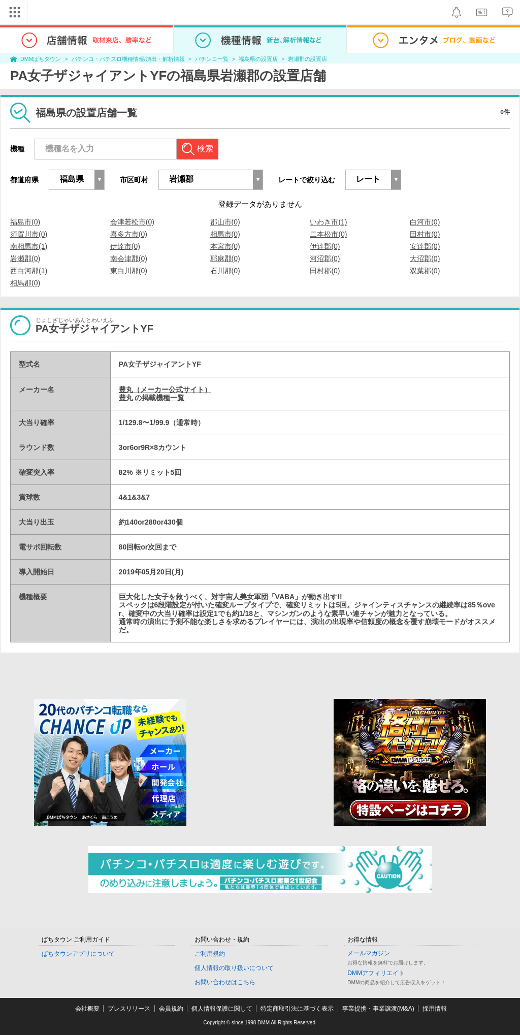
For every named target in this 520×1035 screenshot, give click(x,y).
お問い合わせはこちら (224, 982)
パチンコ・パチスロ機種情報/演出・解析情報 (128, 59)
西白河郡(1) (28, 270)
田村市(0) (425, 234)
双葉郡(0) (425, 270)
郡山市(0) (225, 221)
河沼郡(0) (325, 258)
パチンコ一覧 (212, 59)
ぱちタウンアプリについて (78, 953)
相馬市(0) (225, 234)
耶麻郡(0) (225, 258)
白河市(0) (425, 221)
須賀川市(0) (28, 234)
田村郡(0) (325, 270)
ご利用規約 (209, 953)
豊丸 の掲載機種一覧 (152, 398)
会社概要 (87, 1008)
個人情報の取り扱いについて (234, 968)
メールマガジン (368, 953)
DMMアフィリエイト (376, 973)
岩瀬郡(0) (25, 258)
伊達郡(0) (325, 246)
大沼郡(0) (425, 258)
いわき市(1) (328, 221)
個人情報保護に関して (221, 1008)
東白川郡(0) (128, 270)
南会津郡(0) (128, 258)
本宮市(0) (225, 246)
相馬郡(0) (25, 282)
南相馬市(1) (28, 246)
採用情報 (434, 1008)
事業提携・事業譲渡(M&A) (378, 1008)
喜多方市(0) (128, 234)
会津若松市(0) (132, 221)
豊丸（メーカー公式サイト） (165, 389)
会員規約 (171, 1008)
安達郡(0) (425, 246)
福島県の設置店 (258, 59)
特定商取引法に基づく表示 (297, 1008)
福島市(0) (25, 221)
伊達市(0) (125, 246)
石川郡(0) (225, 270)
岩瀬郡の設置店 (307, 59)
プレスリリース (129, 1008)
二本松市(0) (328, 234)
